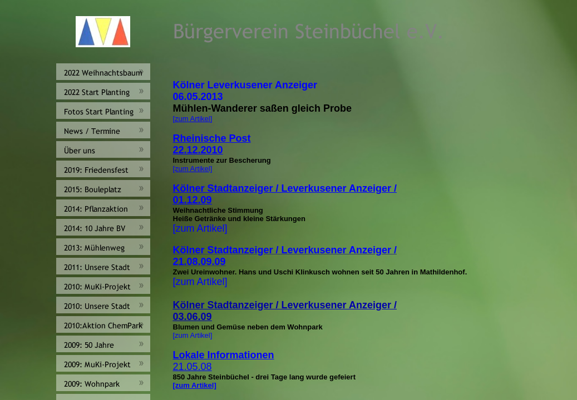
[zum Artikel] (193, 118)
